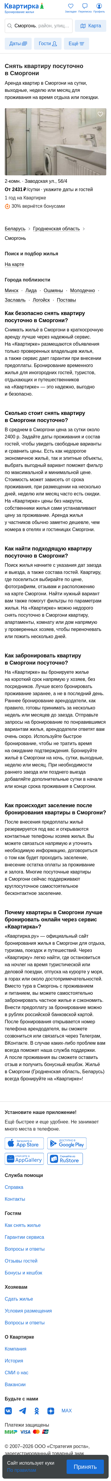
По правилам (21, 1468)
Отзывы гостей (21, 1260)
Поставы (66, 300)
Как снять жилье (23, 1225)
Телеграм (22, 1410)
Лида (31, 290)
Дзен (50, 1410)
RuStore (65, 1159)
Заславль (15, 300)
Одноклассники (36, 1410)
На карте (14, 264)
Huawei (24, 1159)
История (14, 1360)
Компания (15, 1348)
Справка (14, 1187)
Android (66, 1143)
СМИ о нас (16, 1372)
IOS (24, 1143)
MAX (67, 1410)
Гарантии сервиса (24, 1237)
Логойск (41, 300)
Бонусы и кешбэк (23, 1272)
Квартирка (24, 8)
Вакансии (15, 1384)
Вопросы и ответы (25, 1249)
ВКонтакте (8, 1410)
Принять (85, 1466)
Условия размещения (28, 1310)
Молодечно (82, 290)
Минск (11, 290)
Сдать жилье (19, 1298)
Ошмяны (53, 290)
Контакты (15, 1199)
